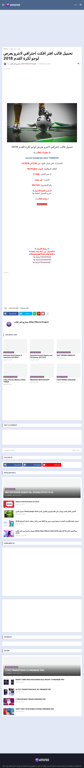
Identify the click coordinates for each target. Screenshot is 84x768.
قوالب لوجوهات (24, 308)
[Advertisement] (42, 28)
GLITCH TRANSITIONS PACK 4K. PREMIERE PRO (33, 689)
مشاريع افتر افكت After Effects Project (31, 322)
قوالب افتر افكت (14, 49)
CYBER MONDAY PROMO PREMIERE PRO (31, 699)
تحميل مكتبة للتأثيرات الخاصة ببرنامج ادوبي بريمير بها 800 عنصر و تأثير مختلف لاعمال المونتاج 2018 (47, 521)
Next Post (75, 450)
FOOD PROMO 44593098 (66, 380)
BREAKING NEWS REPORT (39, 380)
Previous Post (9, 450)
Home (5, 49)
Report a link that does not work (27, 501)
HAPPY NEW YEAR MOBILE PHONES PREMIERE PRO (35, 709)
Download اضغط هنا (42, 257)
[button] (3, 5)
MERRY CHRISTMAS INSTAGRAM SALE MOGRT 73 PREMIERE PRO (40, 679)
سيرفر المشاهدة (42, 204)
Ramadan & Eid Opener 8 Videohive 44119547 (12, 356)
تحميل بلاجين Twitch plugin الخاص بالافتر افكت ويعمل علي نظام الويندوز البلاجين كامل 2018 (46, 511)
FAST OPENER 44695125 (66, 355)
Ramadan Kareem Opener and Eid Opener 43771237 (41, 356)
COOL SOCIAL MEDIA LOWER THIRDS (14, 381)
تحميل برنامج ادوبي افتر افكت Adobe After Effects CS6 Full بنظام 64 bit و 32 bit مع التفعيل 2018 (46, 532)
